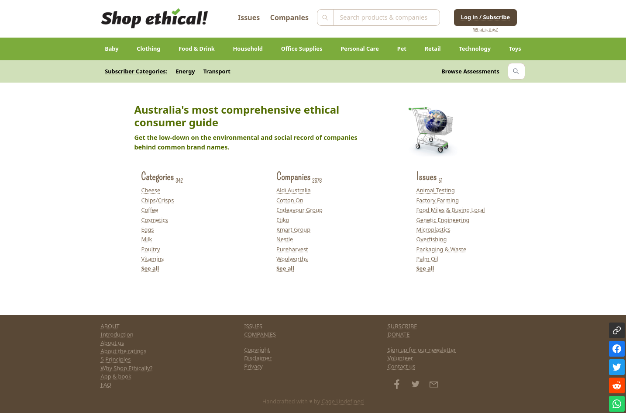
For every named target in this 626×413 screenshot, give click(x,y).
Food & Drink (197, 48)
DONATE (399, 334)
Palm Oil (427, 259)
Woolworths (292, 259)
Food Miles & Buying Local (450, 210)
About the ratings (124, 351)
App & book (116, 376)
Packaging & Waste (441, 249)
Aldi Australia (293, 190)
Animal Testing (435, 190)
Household (248, 48)
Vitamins (152, 259)
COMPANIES (260, 334)
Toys (515, 48)
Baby (111, 48)
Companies (289, 17)
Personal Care (360, 48)
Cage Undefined (343, 401)
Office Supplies (302, 48)
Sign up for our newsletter (422, 350)
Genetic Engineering (442, 220)
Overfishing (431, 239)
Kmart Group (293, 229)
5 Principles (116, 359)
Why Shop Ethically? (127, 368)
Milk (146, 239)
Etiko (282, 220)
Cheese (150, 190)
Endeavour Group (299, 210)
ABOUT (110, 326)
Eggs (147, 229)
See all (150, 268)
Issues (249, 17)
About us (112, 343)
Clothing (148, 48)
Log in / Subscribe (485, 17)
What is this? (485, 29)
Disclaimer (258, 358)
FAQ (106, 385)
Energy (185, 71)
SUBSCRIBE (402, 326)
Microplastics (433, 229)
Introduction (117, 334)
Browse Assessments (470, 71)
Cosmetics (154, 220)
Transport (216, 71)
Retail (433, 48)
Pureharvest (292, 249)
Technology (475, 48)
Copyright (257, 350)
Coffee (149, 210)
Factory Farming (437, 200)
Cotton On (289, 200)
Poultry (150, 249)
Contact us (402, 366)
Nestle (284, 239)
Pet (401, 48)
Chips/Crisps (157, 200)
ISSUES (253, 326)
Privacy (253, 366)
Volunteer (400, 358)
